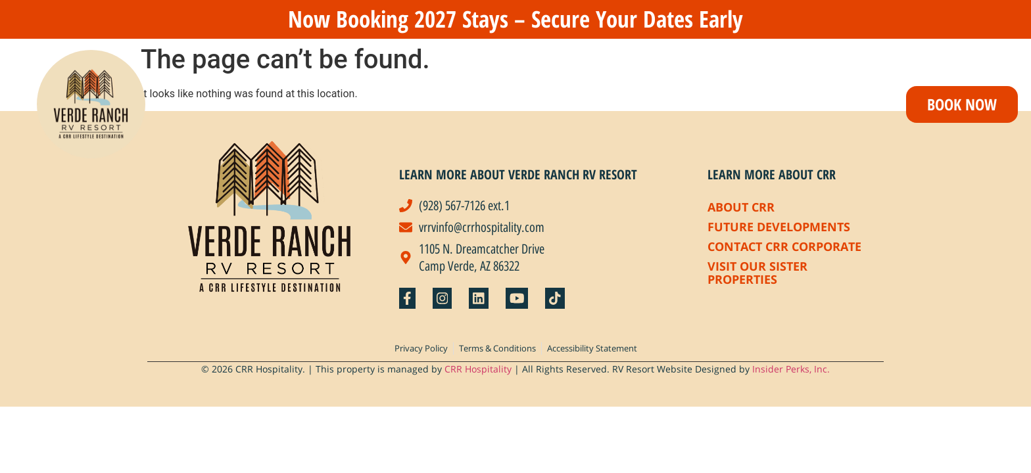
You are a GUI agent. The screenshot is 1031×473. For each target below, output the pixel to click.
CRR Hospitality (478, 369)
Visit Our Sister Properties (757, 272)
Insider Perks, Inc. (791, 369)
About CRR (741, 207)
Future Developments (778, 227)
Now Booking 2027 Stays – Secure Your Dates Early (515, 18)
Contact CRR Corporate (784, 246)
